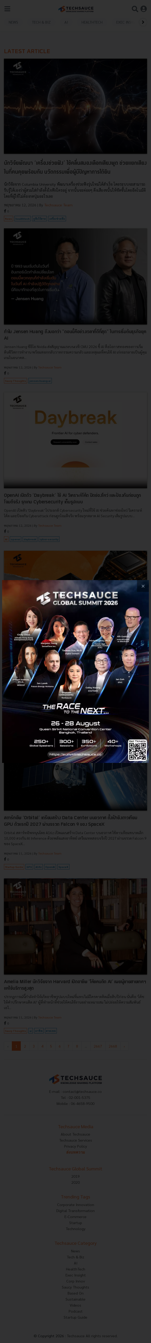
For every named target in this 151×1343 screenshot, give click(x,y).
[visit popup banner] (75, 671)
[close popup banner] (143, 586)
